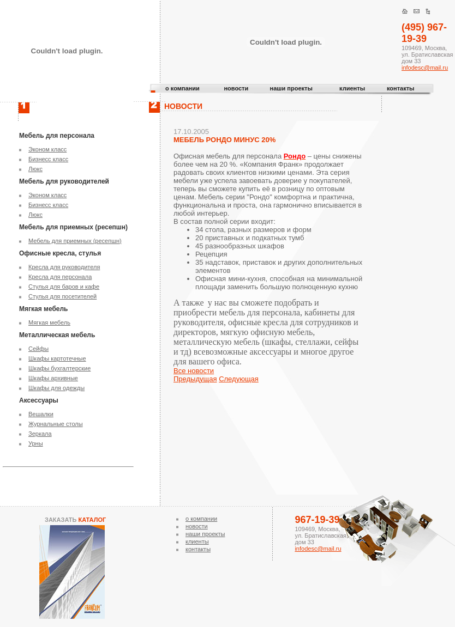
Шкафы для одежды (56, 388)
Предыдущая (195, 379)
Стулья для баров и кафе (63, 286)
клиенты (352, 88)
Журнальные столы (55, 424)
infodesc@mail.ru (425, 67)
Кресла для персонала (60, 276)
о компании (182, 88)
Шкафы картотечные (57, 358)
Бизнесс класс (48, 159)
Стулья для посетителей (62, 296)
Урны (35, 443)
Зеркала (40, 433)
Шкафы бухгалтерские (59, 368)
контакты (401, 88)
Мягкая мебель (49, 322)
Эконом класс (47, 149)
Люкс (35, 169)
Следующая (239, 379)
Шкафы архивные (53, 378)
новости (236, 88)
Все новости (193, 371)
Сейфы (38, 348)
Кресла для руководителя (64, 267)
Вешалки (40, 414)
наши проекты (291, 88)
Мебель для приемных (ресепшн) (75, 241)
